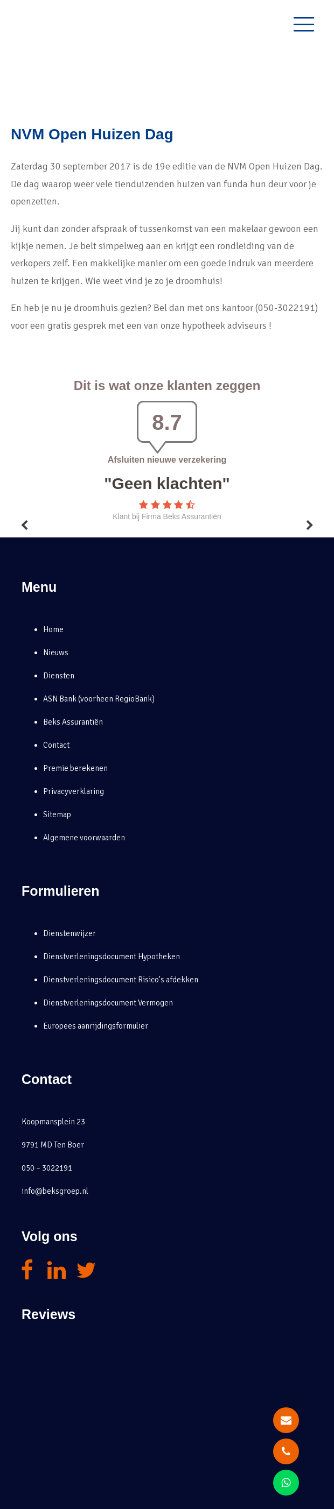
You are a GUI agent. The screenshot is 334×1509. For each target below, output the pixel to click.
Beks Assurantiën (73, 722)
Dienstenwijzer (69, 933)
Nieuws (55, 652)
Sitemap (57, 814)
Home (53, 629)
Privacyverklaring (73, 791)
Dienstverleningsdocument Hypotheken (111, 956)
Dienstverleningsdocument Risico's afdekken (120, 979)
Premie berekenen (75, 768)
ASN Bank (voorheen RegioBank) (99, 699)
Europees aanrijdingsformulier (95, 1026)
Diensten (58, 676)
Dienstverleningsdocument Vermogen (108, 1003)
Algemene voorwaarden (84, 837)
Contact (56, 745)
